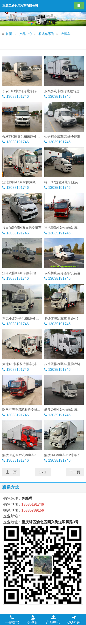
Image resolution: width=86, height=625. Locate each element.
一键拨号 (12, 619)
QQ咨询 (73, 619)
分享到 (32, 619)
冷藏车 (65, 34)
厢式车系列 (46, 34)
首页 (9, 34)
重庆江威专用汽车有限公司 (20, 5)
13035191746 (17, 96)
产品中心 (25, 34)
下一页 (74, 472)
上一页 (11, 472)
